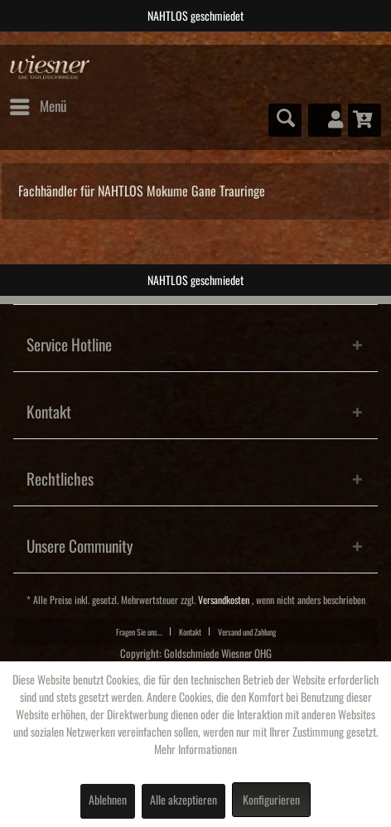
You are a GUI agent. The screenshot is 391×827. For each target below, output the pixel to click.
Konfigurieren (271, 800)
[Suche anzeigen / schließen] (285, 120)
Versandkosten (223, 600)
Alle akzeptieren (183, 800)
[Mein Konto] (324, 120)
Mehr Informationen (195, 750)
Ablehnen (108, 800)
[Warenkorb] (364, 120)
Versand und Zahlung (247, 632)
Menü (38, 104)
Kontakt (190, 632)
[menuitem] (37, 106)
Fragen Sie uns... (139, 632)
